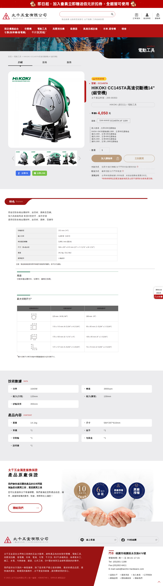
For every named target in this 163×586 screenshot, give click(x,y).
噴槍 (124, 29)
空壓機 (28, 29)
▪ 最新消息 (124, 575)
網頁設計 (62, 578)
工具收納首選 (98, 19)
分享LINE (41, 173)
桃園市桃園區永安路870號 (131, 553)
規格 (44, 62)
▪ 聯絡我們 (138, 578)
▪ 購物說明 (113, 578)
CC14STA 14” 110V (113, 121)
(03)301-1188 (120, 562)
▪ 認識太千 (113, 575)
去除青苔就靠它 (77, 19)
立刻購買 (139, 158)
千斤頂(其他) (38, 32)
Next (80, 158)
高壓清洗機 (59, 29)
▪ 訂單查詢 (147, 575)
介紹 (20, 62)
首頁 (10, 56)
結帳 (159, 297)
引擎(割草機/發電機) (15, 32)
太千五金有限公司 (24, 16)
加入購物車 (107, 158)
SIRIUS (54, 578)
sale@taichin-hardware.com (130, 569)
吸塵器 (73, 29)
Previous (13, 158)
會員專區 (147, 18)
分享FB (25, 173)
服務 (69, 62)
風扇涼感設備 (90, 29)
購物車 (157, 16)
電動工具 (42, 29)
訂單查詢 (136, 18)
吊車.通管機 (109, 29)
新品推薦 (65, 19)
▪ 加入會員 (136, 575)
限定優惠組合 (11, 29)
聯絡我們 (18, 508)
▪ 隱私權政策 (125, 578)
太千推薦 (88, 19)
